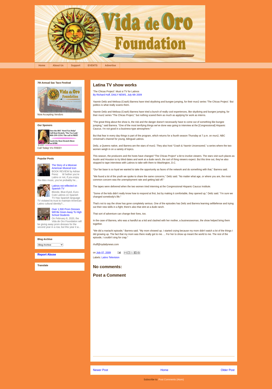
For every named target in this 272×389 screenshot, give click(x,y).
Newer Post (100, 370)
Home (42, 65)
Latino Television (110, 257)
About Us (58, 65)
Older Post (228, 370)
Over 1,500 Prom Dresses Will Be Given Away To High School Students (67, 212)
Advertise (110, 65)
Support (75, 65)
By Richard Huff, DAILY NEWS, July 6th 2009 (117, 94)
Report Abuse (46, 254)
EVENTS (92, 65)
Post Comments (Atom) (171, 379)
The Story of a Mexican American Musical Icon (64, 166)
